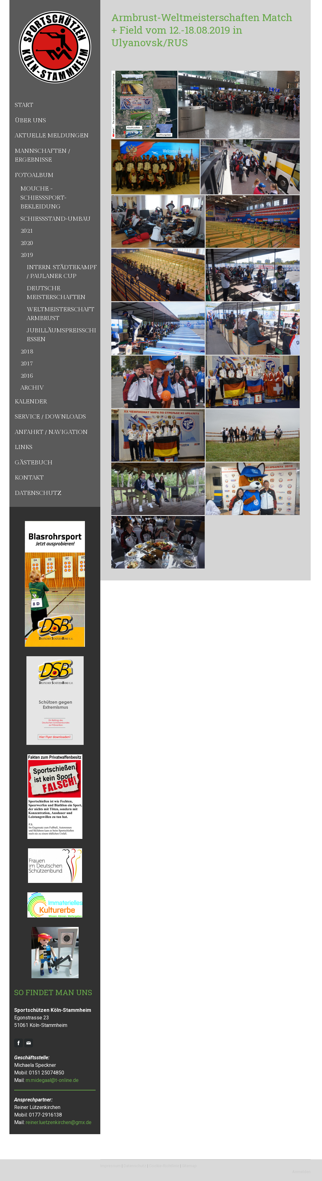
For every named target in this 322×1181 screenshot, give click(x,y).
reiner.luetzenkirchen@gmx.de (59, 1122)
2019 (26, 255)
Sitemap (189, 1165)
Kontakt (29, 477)
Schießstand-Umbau (55, 218)
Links (23, 447)
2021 (26, 230)
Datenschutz (38, 493)
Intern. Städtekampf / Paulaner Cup (62, 272)
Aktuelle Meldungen (52, 135)
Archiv (32, 387)
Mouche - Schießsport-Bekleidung (43, 197)
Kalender (31, 401)
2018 (26, 351)
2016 (26, 375)
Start (24, 105)
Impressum (110, 1165)
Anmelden (301, 1171)
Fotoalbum (34, 175)
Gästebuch (34, 462)
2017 (26, 363)
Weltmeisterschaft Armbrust (60, 314)
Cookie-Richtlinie (164, 1165)
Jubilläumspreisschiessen (61, 335)
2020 (26, 243)
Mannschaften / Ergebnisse (42, 155)
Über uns (30, 120)
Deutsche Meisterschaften (56, 293)
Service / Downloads (50, 416)
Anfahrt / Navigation (51, 432)
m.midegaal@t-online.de (52, 1080)
